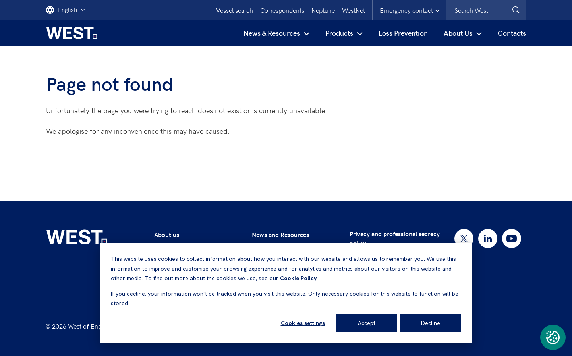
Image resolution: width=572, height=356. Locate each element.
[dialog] (286, 293)
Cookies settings (303, 323)
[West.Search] (516, 10)
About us (166, 234)
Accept (366, 323)
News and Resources (280, 234)
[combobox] (486, 10)
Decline (430, 323)
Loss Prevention (403, 33)
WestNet (353, 10)
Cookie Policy (298, 278)
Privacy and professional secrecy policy (395, 238)
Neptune (323, 10)
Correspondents (282, 10)
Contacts (512, 33)
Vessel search (234, 10)
